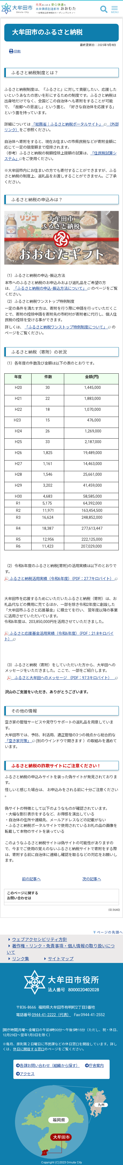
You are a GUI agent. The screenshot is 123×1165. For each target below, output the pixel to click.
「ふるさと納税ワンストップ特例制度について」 (68, 327)
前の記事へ (31, 879)
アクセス (25, 1074)
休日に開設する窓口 (28, 1049)
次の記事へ (91, 879)
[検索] (103, 9)
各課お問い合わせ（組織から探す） (48, 1065)
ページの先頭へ (110, 932)
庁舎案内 (94, 1065)
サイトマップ (58, 958)
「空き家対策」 (20, 741)
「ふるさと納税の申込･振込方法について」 (51, 288)
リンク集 (18, 958)
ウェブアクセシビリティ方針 (37, 939)
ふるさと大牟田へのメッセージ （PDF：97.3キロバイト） (62, 678)
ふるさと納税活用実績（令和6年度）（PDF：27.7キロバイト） (60, 578)
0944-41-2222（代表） (51, 1015)
